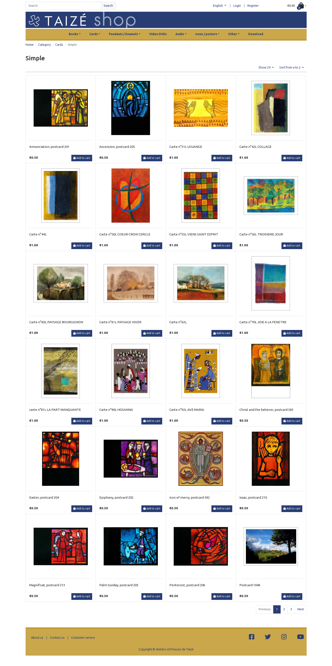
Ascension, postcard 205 (117, 147)
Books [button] (73, 34)
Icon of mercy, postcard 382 (189, 497)
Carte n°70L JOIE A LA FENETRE (262, 322)
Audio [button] (179, 34)
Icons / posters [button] (206, 34)
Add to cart (81, 158)
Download (255, 34)
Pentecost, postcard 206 (187, 585)
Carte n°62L (178, 322)
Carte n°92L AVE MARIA (186, 409)
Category (44, 44)
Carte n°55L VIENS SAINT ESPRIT (193, 234)
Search (108, 5)
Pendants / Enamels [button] (123, 34)
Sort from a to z (290, 67)
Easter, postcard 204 (44, 497)
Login (237, 5)
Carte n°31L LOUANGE (185, 147)
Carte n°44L (38, 234)
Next (301, 609)
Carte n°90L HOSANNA (116, 409)
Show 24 (264, 67)
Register (253, 5)
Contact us (57, 637)
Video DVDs (158, 34)
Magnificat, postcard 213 (47, 585)
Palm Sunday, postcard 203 (118, 585)
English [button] (218, 5)
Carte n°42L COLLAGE (255, 147)
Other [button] (232, 34)
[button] (296, 6)
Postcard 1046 (249, 585)
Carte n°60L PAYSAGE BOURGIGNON (56, 322)
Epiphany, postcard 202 (116, 497)
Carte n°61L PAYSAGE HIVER (120, 322)
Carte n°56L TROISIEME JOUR (261, 234)
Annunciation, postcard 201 (49, 147)
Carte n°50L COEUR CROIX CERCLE (124, 234)
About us (37, 637)
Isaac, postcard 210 (253, 497)
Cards (59, 44)
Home (30, 44)
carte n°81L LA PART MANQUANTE (55, 409)
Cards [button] (93, 34)
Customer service (83, 637)
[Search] (63, 6)
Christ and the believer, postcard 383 (266, 409)
